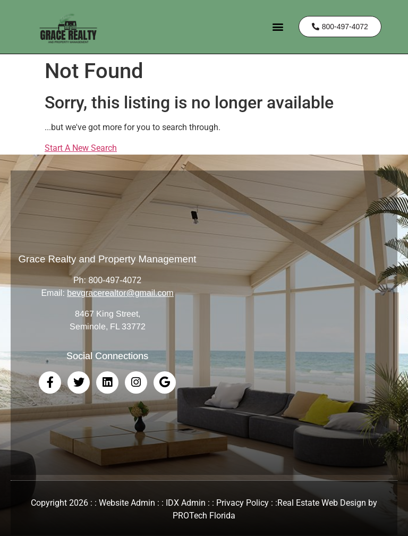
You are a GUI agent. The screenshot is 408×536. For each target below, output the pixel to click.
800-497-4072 (114, 280)
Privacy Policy (242, 503)
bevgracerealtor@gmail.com (120, 292)
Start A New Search (81, 148)
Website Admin (127, 503)
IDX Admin (186, 503)
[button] (278, 27)
